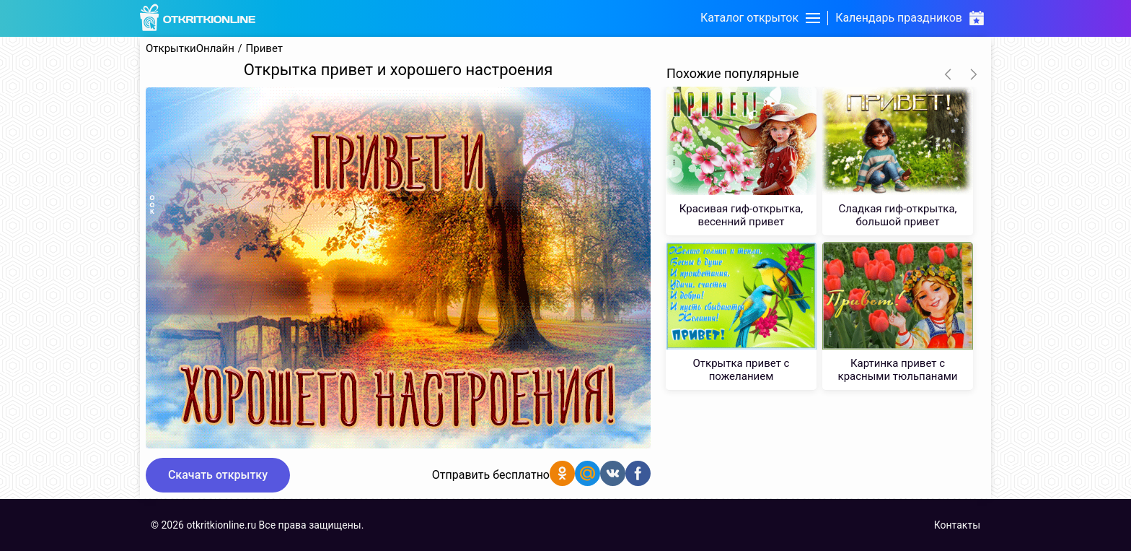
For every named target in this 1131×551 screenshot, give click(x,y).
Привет (264, 49)
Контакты (957, 525)
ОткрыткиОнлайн (190, 49)
